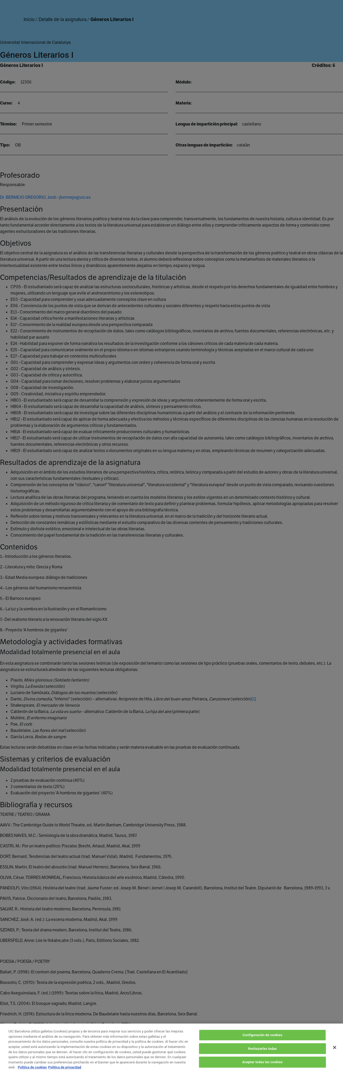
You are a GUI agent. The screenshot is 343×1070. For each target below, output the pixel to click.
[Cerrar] (334, 1051)
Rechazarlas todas (262, 1053)
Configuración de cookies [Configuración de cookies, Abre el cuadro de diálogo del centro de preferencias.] (262, 1039)
